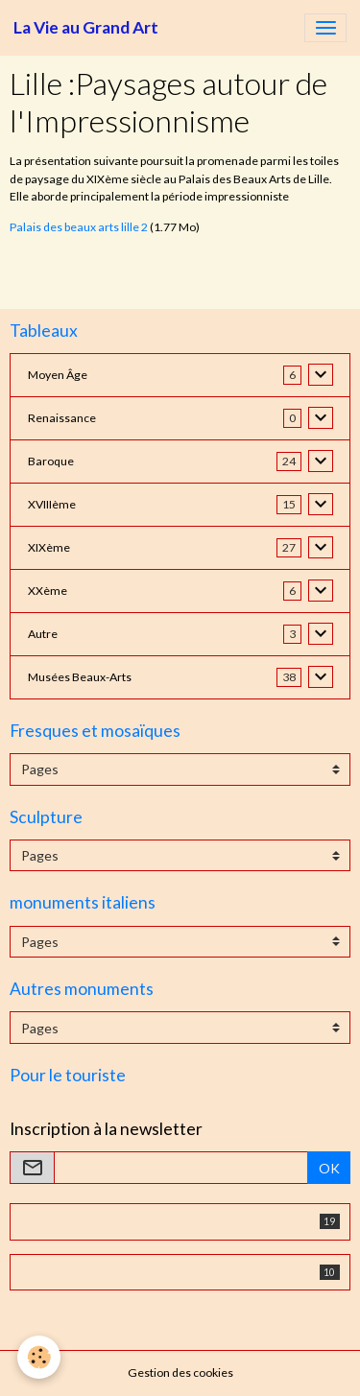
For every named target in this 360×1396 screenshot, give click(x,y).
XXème (47, 590)
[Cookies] (38, 1357)
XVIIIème (52, 504)
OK (329, 1168)
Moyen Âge (57, 374)
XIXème (49, 547)
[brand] (85, 27)
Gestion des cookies (180, 1372)
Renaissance (62, 418)
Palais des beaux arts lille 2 (79, 227)
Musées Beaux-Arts (80, 677)
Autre (43, 634)
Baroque (51, 461)
